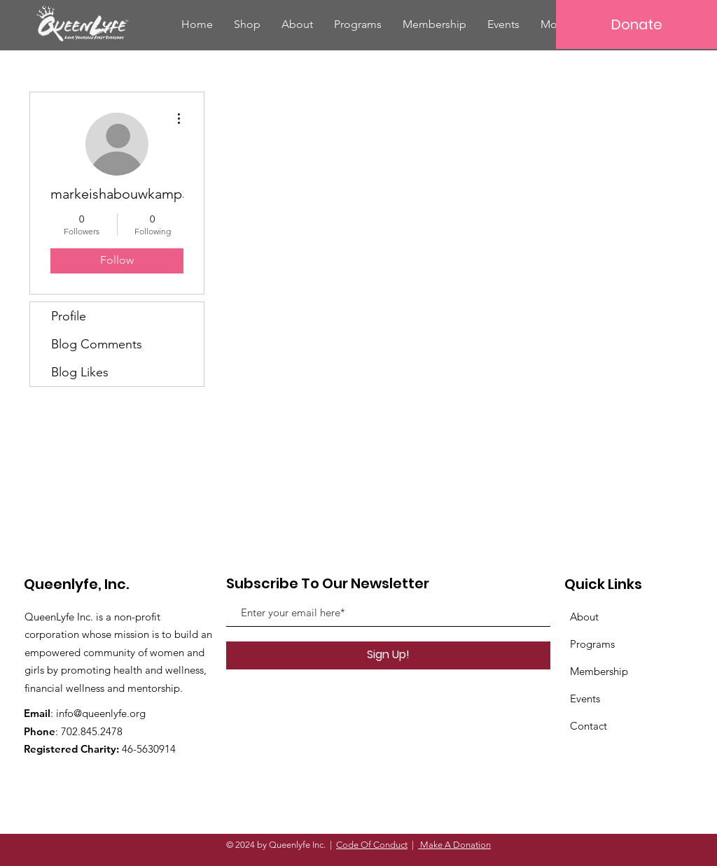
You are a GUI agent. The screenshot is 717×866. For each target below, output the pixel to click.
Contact (588, 725)
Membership (599, 671)
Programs (592, 644)
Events (585, 698)
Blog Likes (80, 372)
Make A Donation (454, 844)
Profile (68, 316)
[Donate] (636, 24)
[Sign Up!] (388, 655)
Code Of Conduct (372, 844)
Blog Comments (96, 344)
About (584, 616)
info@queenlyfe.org (101, 713)
